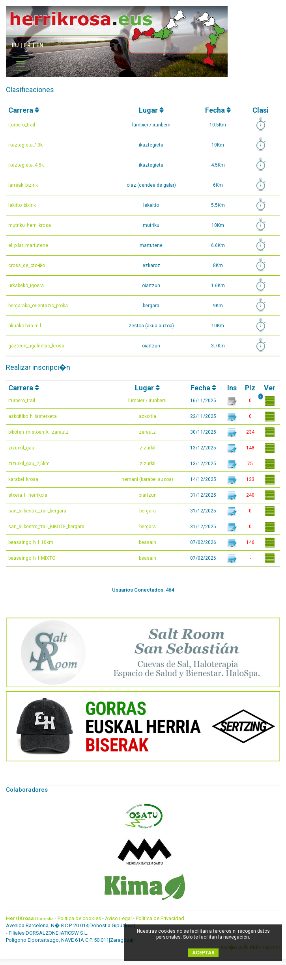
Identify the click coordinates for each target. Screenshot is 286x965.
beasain (147, 542)
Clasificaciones (30, 89)
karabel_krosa (23, 479)
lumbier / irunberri (147, 400)
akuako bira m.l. (25, 325)
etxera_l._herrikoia (27, 495)
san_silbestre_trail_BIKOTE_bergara (46, 526)
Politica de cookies (79, 918)
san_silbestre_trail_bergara (37, 511)
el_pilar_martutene (28, 245)
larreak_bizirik (23, 185)
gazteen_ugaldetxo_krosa (36, 346)
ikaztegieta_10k (25, 145)
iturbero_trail (21, 125)
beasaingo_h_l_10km (30, 542)
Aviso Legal (118, 918)
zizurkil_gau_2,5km (29, 463)
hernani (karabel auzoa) (147, 479)
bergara (147, 511)
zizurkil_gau (21, 448)
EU (15, 45)
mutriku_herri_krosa (29, 225)
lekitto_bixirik (22, 205)
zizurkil (147, 448)
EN (39, 45)
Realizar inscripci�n (38, 367)
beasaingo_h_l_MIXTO (32, 558)
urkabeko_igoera (26, 285)
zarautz (147, 432)
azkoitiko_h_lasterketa (32, 416)
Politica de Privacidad (160, 918)
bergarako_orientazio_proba (38, 305)
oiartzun (147, 495)
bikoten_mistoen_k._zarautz (38, 432)
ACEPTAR (203, 953)
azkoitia (147, 416)
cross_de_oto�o (26, 265)
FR (27, 45)
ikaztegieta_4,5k (26, 165)
